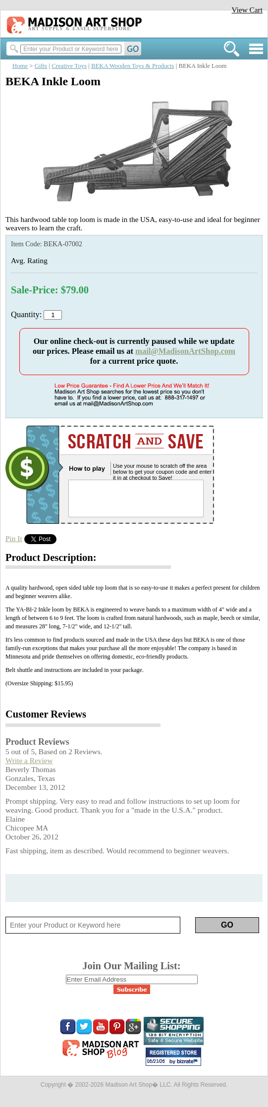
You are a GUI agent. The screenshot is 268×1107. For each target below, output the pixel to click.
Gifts (41, 65)
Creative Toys (69, 65)
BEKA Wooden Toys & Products (132, 65)
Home (20, 65)
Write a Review (29, 760)
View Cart (247, 9)
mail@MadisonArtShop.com (185, 351)
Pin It (13, 538)
